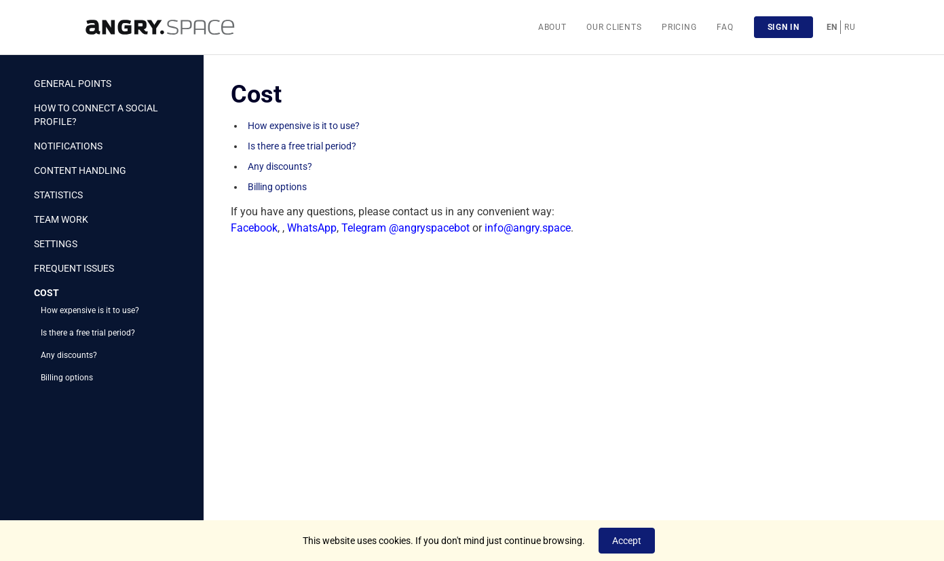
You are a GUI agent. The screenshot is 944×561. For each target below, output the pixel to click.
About (552, 27)
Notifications (68, 146)
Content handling (80, 170)
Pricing (679, 27)
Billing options (67, 377)
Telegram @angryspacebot (405, 227)
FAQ (725, 27)
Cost (46, 292)
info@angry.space (528, 227)
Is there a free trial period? (88, 333)
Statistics (58, 194)
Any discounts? (69, 355)
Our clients (613, 27)
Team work (61, 219)
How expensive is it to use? (90, 310)
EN (832, 27)
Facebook (254, 227)
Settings (55, 243)
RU (849, 27)
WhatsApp (312, 227)
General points (72, 83)
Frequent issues (74, 268)
